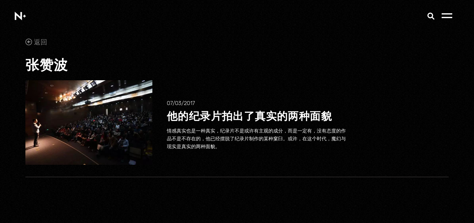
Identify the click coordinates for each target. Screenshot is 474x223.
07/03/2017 (181, 103)
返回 (36, 42)
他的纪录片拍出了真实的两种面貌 (249, 116)
